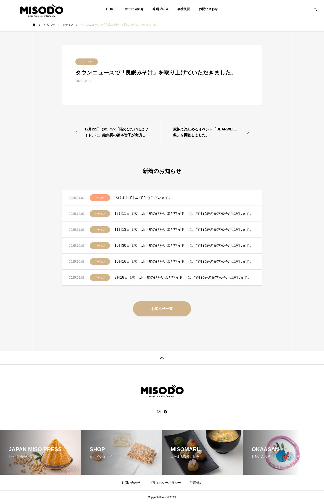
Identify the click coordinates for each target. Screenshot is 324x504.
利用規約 (196, 482)
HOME (111, 9)
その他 (100, 197)
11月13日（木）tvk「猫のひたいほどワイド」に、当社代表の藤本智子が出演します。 (184, 229)
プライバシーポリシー (165, 482)
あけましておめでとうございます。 (143, 197)
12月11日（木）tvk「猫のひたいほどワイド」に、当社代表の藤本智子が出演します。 (184, 213)
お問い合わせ (208, 9)
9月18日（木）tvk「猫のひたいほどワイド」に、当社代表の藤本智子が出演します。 (183, 277)
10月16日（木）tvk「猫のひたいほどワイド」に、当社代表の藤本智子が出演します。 (184, 261)
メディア (86, 61)
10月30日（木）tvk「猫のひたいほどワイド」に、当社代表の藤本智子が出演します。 (184, 245)
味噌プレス (160, 9)
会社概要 (183, 9)
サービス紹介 (134, 9)
